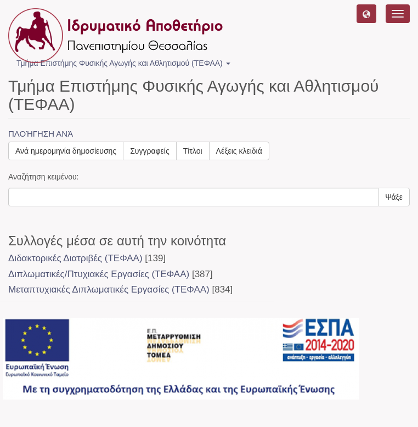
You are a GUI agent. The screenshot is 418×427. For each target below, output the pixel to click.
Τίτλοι (192, 151)
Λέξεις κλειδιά (239, 151)
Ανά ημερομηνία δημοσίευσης (65, 151)
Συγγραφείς (150, 151)
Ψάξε (394, 197)
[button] (366, 13)
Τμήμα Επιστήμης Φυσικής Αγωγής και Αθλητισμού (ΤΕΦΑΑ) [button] (123, 63)
